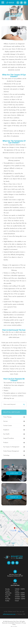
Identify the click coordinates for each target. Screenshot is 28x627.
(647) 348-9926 (20, 585)
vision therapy (7, 417)
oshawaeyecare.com (9, 614)
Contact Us (14, 497)
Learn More (14, 473)
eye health (6, 434)
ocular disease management (11, 451)
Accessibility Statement (14, 623)
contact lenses (7, 425)
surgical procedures (8, 438)
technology (6, 455)
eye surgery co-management (11, 446)
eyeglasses (6, 429)
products (5, 442)
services (5, 421)
